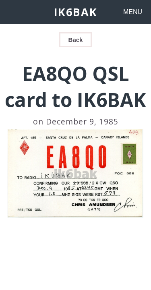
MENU (132, 11)
